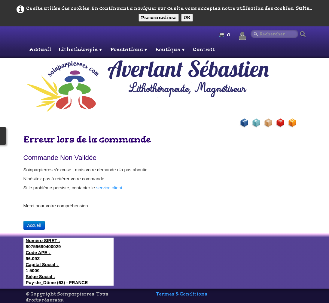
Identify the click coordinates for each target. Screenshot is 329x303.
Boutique (170, 49)
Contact (204, 49)
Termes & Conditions (181, 294)
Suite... (304, 8)
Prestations (129, 49)
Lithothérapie (81, 49)
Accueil (40, 49)
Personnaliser (158, 17)
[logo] (165, 86)
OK (187, 17)
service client (109, 187)
